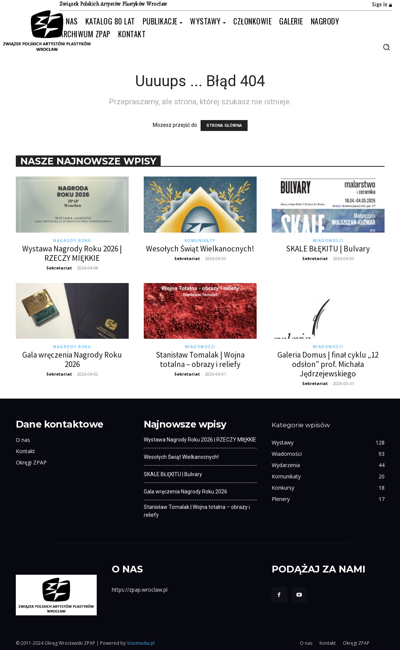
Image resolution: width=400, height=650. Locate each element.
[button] (386, 47)
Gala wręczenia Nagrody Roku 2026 (72, 359)
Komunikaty (200, 240)
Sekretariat (59, 268)
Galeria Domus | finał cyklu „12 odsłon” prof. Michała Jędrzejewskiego (328, 364)
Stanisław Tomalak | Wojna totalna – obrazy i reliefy (200, 359)
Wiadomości (328, 240)
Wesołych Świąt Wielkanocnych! (200, 249)
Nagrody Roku (72, 240)
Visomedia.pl (141, 643)
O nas (23, 439)
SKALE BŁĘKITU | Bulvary (328, 249)
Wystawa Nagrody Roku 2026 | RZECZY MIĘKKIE (72, 253)
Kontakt (25, 451)
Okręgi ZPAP (31, 462)
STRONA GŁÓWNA (224, 125)
